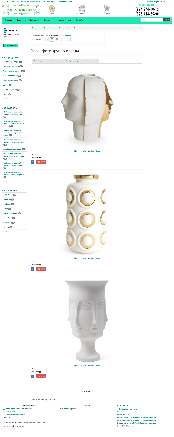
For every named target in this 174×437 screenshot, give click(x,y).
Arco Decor (9, 195)
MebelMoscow (127, 426)
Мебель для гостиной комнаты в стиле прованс (13, 156)
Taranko (8, 199)
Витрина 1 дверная (13, 66)
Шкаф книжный (11, 89)
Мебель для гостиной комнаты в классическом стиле (13, 123)
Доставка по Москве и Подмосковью (17, 409)
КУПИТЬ (41, 162)
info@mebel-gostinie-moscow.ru (59, 2)
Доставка (34, 2)
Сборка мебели (9, 412)
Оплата (42, 2)
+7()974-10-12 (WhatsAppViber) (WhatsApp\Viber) (136, 417)
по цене (67, 35)
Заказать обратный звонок (157, 2)
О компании (14, 2)
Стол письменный (12, 80)
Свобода (9, 222)
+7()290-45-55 (123, 415)
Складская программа (74, 61)
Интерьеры (48, 20)
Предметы (34, 20)
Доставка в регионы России (14, 414)
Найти (167, 20)
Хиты (70, 20)
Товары (9, 20)
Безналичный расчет (68, 409)
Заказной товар (91, 61)
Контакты (25, 2)
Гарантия (7, 417)
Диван (7, 85)
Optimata (8, 204)
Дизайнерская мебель (14, 149)
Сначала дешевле (40, 61)
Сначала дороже (56, 61)
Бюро (7, 94)
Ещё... (5, 99)
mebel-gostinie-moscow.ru (127, 409)
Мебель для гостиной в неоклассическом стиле (13, 114)
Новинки (60, 20)
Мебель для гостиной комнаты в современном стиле (13, 133)
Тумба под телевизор (14, 71)
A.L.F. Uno (9, 218)
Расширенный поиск (11, 45)
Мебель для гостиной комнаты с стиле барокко (13, 174)
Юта (7, 208)
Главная (5, 2)
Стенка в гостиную (12, 62)
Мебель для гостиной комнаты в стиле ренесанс (14, 165)
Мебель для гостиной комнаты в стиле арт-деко (13, 142)
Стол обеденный (12, 76)
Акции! (79, 20)
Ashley (7, 227)
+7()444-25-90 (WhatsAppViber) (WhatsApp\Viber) (136, 420)
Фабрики (21, 20)
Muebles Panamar (12, 213)
